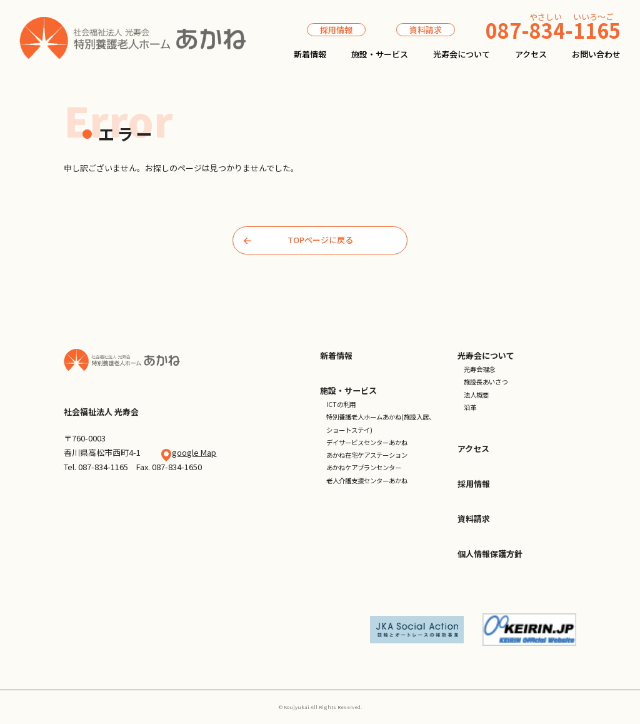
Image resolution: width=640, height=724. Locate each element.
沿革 (470, 407)
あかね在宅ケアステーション (367, 455)
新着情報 (310, 54)
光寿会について (461, 54)
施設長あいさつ (486, 381)
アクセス (531, 54)
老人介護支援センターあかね (367, 480)
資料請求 (425, 30)
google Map (194, 452)
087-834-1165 (103, 467)
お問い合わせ (596, 54)
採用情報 (336, 30)
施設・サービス (379, 54)
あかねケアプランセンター (363, 467)
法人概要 (476, 395)
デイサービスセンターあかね (367, 442)
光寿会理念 (479, 369)
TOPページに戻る (298, 240)
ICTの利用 (341, 404)
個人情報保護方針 (490, 554)
